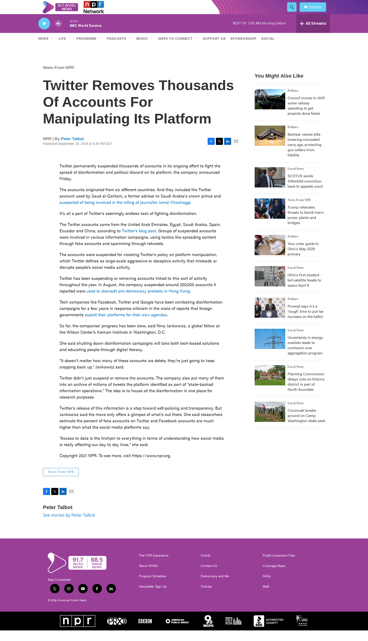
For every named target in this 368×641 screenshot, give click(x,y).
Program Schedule (152, 587)
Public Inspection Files (279, 566)
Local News (296, 179)
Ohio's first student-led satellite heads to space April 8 (304, 290)
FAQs (267, 587)
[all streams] (313, 34)
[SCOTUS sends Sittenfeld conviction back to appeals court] (270, 188)
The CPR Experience (153, 566)
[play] (44, 34)
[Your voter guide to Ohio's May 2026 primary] (270, 255)
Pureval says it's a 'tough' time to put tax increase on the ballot (305, 322)
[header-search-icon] (294, 12)
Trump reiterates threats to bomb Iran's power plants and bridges (306, 225)
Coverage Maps (274, 576)
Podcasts (116, 49)
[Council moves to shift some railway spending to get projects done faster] (270, 110)
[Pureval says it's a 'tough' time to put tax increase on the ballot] (270, 318)
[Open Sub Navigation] (52, 49)
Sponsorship (243, 49)
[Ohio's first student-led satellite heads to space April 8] (270, 287)
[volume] (58, 34)
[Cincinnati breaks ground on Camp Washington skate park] (270, 422)
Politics (293, 101)
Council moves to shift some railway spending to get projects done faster (306, 116)
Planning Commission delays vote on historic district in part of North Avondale (306, 392)
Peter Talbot (72, 149)
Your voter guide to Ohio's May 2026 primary (303, 259)
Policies (206, 597)
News (43, 49)
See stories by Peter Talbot (69, 525)
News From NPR (58, 78)
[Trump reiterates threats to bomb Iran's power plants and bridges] (270, 219)
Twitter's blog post (139, 241)
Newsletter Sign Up (153, 597)
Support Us (214, 49)
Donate (318, 12)
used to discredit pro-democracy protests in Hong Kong (138, 301)
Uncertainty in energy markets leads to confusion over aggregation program (305, 355)
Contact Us (209, 576)
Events (205, 566)
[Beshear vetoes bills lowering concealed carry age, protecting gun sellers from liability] (270, 146)
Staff (266, 597)
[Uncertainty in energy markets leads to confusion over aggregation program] (270, 349)
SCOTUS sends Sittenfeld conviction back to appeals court (305, 191)
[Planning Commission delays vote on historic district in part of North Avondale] (270, 386)
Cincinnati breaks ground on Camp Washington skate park (306, 426)
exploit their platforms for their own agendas (126, 325)
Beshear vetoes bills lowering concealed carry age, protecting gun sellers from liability (304, 155)
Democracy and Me (215, 587)
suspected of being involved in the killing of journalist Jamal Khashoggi (124, 213)
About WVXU (148, 576)
